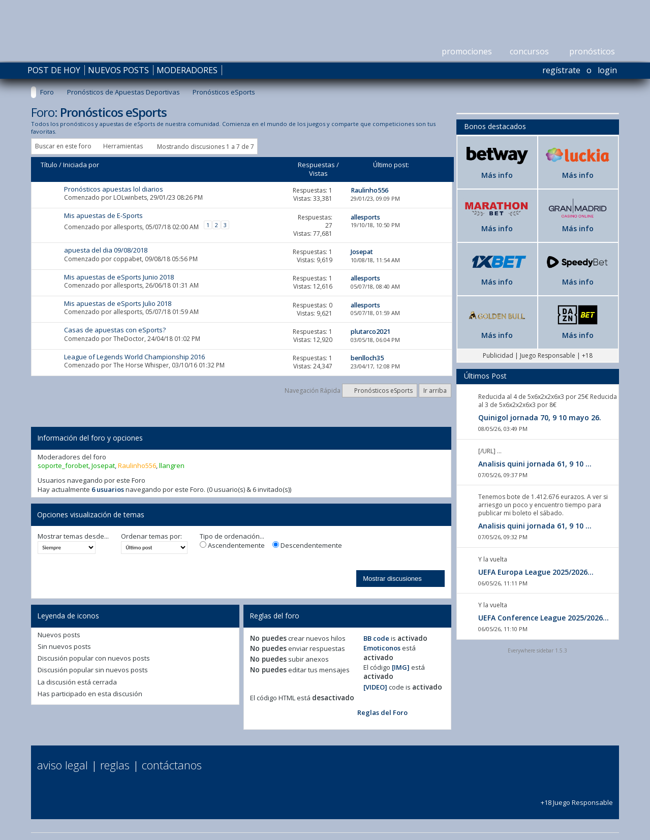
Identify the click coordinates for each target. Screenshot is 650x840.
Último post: (391, 164)
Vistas (318, 173)
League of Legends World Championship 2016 (134, 356)
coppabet (127, 259)
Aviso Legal (62, 764)
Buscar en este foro (63, 146)
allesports (127, 227)
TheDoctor (128, 338)
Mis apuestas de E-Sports (103, 215)
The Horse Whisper (141, 365)
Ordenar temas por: (151, 536)
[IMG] (401, 667)
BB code (376, 638)
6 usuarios (107, 489)
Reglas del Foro (382, 712)
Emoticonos (381, 647)
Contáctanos (172, 764)
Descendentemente (307, 545)
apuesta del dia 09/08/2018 (105, 250)
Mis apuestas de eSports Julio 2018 (117, 303)
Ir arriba (435, 390)
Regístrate (561, 70)
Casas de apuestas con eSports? (115, 329)
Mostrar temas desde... (73, 536)
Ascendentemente (232, 545)
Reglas (115, 764)
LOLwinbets (130, 197)
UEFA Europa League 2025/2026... (536, 572)
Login (607, 70)
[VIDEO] (375, 687)
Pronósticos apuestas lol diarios (113, 189)
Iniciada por (81, 164)
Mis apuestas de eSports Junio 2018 (119, 277)
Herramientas (123, 146)
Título (49, 164)
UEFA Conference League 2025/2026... (543, 618)
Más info (497, 175)
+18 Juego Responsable (577, 798)
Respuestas (316, 164)
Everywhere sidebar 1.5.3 (537, 650)
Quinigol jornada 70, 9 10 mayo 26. (539, 417)
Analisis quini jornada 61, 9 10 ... (535, 464)
